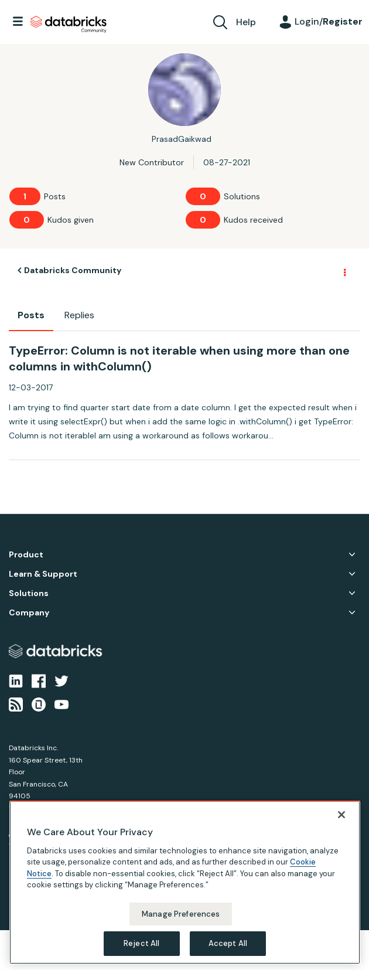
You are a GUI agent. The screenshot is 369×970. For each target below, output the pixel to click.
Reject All (141, 943)
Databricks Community (68, 24)
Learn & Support (43, 574)
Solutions (29, 593)
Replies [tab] (79, 315)
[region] (184, 882)
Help (246, 22)
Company (29, 613)
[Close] (341, 815)
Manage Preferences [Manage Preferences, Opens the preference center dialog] (181, 914)
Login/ (329, 21)
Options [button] (343, 271)
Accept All (228, 943)
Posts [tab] (31, 315)
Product (26, 555)
